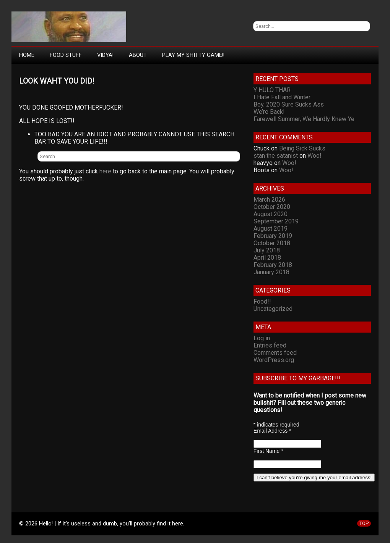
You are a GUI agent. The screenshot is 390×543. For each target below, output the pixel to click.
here (105, 171)
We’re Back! (269, 111)
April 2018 (267, 257)
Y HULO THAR (272, 90)
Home (26, 55)
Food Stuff (66, 55)
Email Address (272, 431)
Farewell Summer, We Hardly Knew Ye (303, 119)
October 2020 (271, 206)
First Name (268, 451)
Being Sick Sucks (302, 148)
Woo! (314, 155)
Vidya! (105, 55)
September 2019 (276, 221)
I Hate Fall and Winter (281, 97)
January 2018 (271, 272)
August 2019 (270, 228)
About (138, 55)
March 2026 (269, 199)
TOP (364, 523)
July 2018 (266, 250)
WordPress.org (273, 360)
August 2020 (270, 214)
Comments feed (275, 352)
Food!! (262, 301)
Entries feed (269, 345)
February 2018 (272, 264)
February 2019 (272, 235)
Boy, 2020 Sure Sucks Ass (288, 104)
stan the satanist (275, 155)
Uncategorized (272, 308)
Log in (261, 338)
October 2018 (271, 243)
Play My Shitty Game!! (193, 55)
